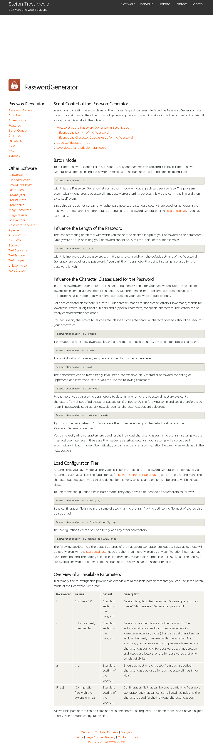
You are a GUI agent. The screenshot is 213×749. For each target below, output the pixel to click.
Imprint (135, 737)
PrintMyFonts (18, 235)
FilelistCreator (18, 200)
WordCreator (17, 271)
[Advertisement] (106, 42)
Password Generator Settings (135, 475)
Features (15, 126)
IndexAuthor (17, 220)
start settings (176, 211)
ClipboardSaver (19, 180)
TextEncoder (17, 255)
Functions (15, 141)
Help (12, 146)
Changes (15, 135)
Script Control (18, 131)
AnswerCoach (18, 175)
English (100, 732)
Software (128, 4)
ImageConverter (20, 210)
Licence (78, 737)
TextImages (16, 260)
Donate (164, 4)
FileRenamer (17, 205)
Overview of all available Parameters (82, 148)
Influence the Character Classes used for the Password (95, 138)
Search (197, 4)
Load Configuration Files (73, 143)
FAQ (11, 151)
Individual (147, 4)
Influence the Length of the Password (83, 133)
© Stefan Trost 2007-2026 (106, 742)
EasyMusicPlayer (20, 185)
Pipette (14, 230)
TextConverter (18, 250)
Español (112, 732)
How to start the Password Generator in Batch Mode (93, 128)
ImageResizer (18, 215)
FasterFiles (16, 190)
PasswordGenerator (22, 110)
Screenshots (17, 120)
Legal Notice (94, 737)
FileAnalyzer (17, 195)
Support (14, 156)
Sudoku (14, 245)
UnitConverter (18, 266)
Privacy (110, 737)
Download (15, 115)
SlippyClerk (16, 240)
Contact (181, 4)
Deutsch (87, 732)
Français (126, 732)
